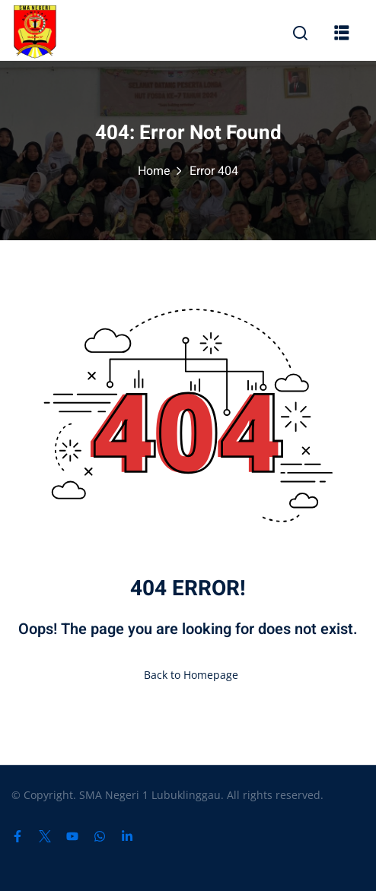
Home (154, 171)
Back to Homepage (188, 674)
